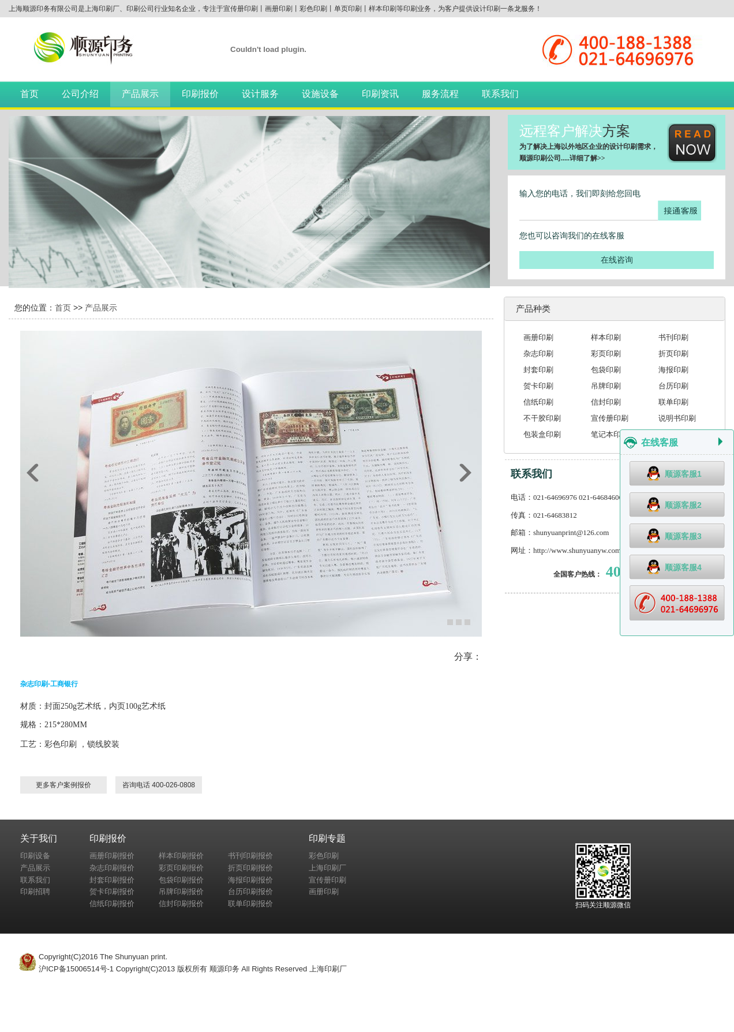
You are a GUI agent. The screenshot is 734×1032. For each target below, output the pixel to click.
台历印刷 (673, 386)
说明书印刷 (677, 418)
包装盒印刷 (542, 434)
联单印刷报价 (250, 903)
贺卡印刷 (538, 386)
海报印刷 (673, 369)
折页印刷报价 (250, 867)
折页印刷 (673, 353)
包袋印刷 (606, 369)
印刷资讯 (380, 94)
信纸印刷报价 (111, 903)
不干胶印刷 (542, 418)
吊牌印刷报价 (181, 891)
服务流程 (440, 94)
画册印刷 (538, 337)
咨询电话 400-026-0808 (158, 785)
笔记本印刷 (609, 434)
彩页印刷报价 (181, 867)
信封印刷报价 (181, 903)
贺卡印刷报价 (111, 891)
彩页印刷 (606, 353)
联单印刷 (673, 402)
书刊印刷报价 (250, 855)
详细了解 (583, 158)
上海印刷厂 (327, 867)
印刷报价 (200, 94)
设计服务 (260, 94)
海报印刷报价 (250, 880)
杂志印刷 (538, 353)
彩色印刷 (324, 855)
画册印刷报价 (111, 855)
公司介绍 (80, 94)
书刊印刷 (673, 337)
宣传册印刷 (609, 418)
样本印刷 (606, 337)
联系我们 (500, 94)
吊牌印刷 (606, 386)
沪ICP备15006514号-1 (76, 968)
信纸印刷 (538, 402)
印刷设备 (35, 855)
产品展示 (140, 94)
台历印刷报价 (250, 891)
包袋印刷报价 (181, 880)
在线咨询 (617, 259)
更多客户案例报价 (63, 785)
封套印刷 (538, 369)
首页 (29, 94)
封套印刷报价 (111, 880)
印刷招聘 (35, 891)
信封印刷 (606, 402)
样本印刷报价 (181, 855)
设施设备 (320, 94)
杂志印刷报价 (111, 867)
